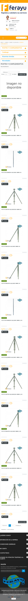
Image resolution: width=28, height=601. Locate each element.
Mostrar (2, 74)
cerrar (13, 598)
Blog (9, 1)
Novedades (6, 61)
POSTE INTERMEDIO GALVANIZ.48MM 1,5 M (11, 320)
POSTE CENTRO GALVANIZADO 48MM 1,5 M (11, 394)
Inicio (2, 42)
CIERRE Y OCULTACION (13, 42)
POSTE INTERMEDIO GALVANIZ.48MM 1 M (11, 172)
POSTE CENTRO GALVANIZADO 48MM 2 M (11, 209)
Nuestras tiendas (8, 56)
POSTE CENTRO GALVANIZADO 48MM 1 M (11, 468)
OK (23, 570)
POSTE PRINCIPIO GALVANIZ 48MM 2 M (10, 246)
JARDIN (6, 42)
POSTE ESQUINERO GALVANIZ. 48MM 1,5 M (11, 357)
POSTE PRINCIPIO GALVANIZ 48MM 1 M (10, 283)
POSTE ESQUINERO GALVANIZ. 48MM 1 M (11, 135)
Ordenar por (5, 72)
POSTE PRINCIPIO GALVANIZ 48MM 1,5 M (11, 431)
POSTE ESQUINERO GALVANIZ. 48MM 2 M (11, 505)
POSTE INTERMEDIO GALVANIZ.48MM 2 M (11, 98)
